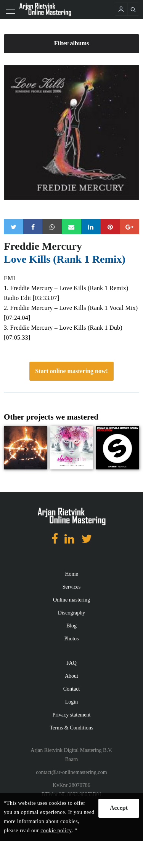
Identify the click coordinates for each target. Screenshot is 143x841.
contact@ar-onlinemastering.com (71, 772)
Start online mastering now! (71, 371)
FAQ (71, 663)
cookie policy (55, 830)
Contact (71, 689)
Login (71, 702)
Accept (119, 807)
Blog (71, 626)
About (71, 676)
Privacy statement (72, 715)
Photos (71, 639)
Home (71, 574)
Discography (71, 613)
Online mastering (71, 600)
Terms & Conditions (71, 728)
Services (71, 587)
